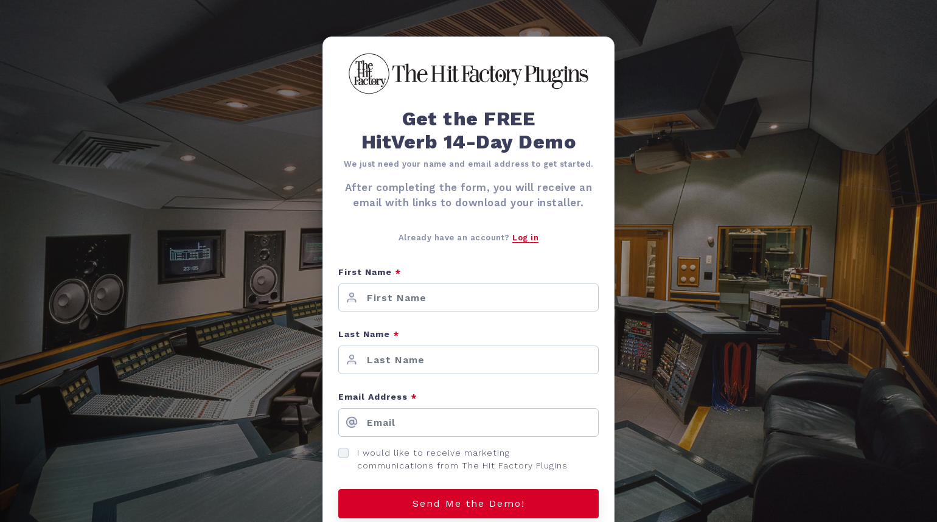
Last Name (368, 335)
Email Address (377, 397)
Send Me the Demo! (469, 503)
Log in (525, 237)
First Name (369, 273)
